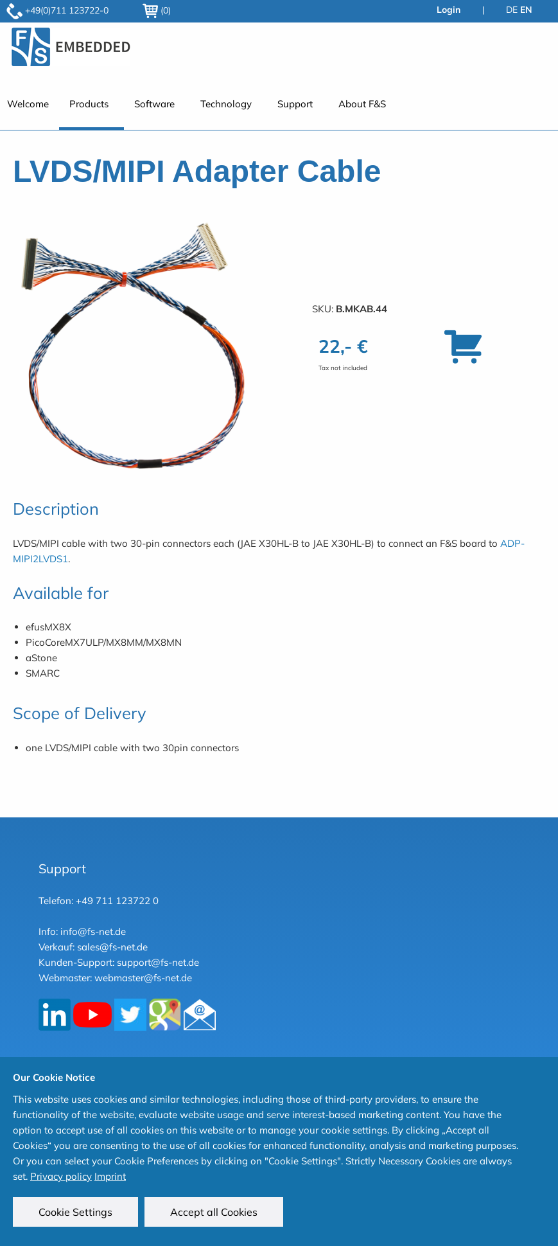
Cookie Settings (75, 1212)
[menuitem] (91, 111)
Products (89, 104)
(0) (157, 10)
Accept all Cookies (213, 1212)
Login (448, 9)
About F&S (362, 104)
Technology (226, 104)
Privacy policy (61, 1176)
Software (154, 104)
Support (295, 104)
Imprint (110, 1176)
